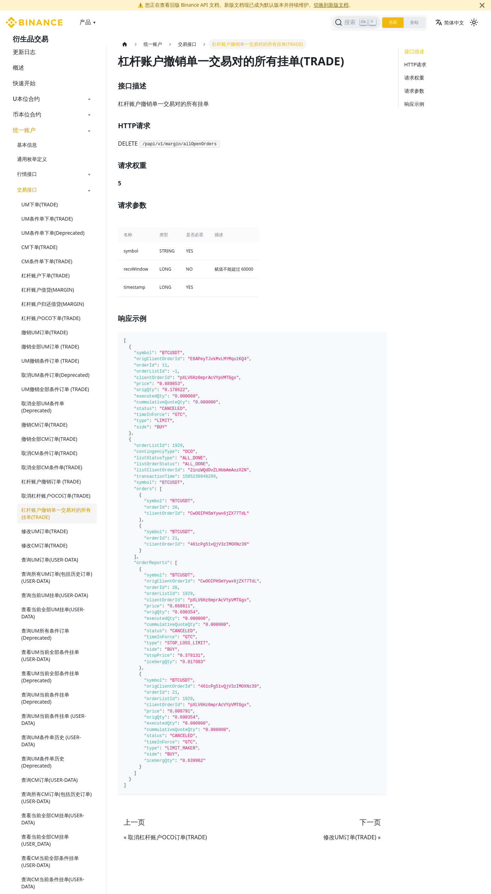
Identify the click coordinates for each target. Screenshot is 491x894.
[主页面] (124, 44)
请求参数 (414, 90)
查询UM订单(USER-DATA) (49, 559)
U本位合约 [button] (26, 99)
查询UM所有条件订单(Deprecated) (45, 634)
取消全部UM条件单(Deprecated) (42, 407)
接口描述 (414, 51)
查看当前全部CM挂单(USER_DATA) (45, 840)
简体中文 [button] (449, 22)
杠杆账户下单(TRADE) (45, 275)
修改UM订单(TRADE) (44, 531)
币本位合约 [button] (27, 114)
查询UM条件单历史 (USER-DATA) (51, 741)
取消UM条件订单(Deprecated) (55, 375)
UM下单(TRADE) (39, 204)
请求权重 (414, 77)
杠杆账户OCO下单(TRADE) (50, 318)
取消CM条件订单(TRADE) (49, 453)
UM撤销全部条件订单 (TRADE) (55, 389)
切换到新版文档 (331, 4)
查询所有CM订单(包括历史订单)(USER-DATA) (56, 797)
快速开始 (24, 83)
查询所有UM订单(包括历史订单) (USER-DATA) (56, 577)
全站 (414, 22)
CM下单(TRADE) (39, 247)
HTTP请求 (415, 64)
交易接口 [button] (27, 189)
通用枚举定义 (32, 159)
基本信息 (27, 144)
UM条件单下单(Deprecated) (53, 232)
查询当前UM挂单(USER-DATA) (54, 595)
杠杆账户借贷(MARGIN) (47, 289)
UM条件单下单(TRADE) (47, 218)
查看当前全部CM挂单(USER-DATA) (52, 819)
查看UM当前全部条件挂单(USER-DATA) (50, 655)
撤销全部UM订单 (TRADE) (50, 346)
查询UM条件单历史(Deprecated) (42, 762)
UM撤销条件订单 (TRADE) (50, 360)
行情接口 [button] (27, 173)
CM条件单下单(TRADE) (46, 261)
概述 (18, 67)
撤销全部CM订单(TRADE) (49, 438)
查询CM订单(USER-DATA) (49, 779)
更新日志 (24, 52)
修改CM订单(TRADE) (44, 545)
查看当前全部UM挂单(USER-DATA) (53, 613)
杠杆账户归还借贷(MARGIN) (52, 303)
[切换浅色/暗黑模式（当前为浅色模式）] (474, 22)
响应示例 (414, 104)
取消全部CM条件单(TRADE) (51, 467)
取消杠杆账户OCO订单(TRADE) (55, 495)
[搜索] (356, 22)
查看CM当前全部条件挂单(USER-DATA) (50, 861)
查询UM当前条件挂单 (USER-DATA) (53, 719)
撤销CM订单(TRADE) (44, 424)
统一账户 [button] (24, 130)
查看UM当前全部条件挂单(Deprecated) (50, 677)
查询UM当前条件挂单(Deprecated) (45, 698)
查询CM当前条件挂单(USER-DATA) (52, 883)
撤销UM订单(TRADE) (44, 332)
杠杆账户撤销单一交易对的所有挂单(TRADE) (56, 513)
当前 (393, 22)
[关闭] (482, 5)
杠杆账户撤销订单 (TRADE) (51, 481)
